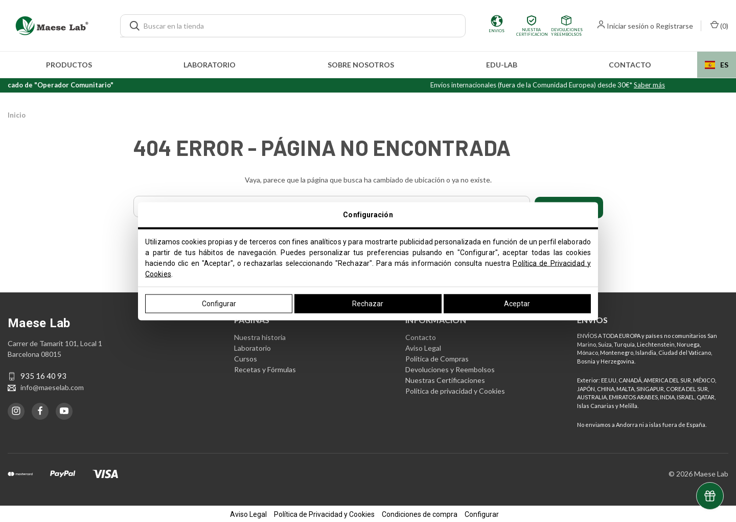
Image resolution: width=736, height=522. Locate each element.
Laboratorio (209, 64)
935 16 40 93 (43, 374)
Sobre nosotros (361, 64)
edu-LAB (501, 64)
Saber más (666, 85)
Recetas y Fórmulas (265, 368)
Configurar (219, 303)
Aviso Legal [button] (248, 513)
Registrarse (674, 25)
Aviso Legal (423, 346)
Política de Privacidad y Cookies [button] (324, 513)
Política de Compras (437, 357)
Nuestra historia (260, 335)
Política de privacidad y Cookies (455, 389)
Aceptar (517, 303)
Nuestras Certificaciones (445, 378)
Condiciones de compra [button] (419, 513)
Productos (69, 64)
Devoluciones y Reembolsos (450, 368)
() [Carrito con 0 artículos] (719, 25)
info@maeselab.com (52, 385)
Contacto (630, 64)
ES (716, 64)
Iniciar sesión (628, 25)
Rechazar (367, 303)
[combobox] (716, 65)
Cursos (245, 357)
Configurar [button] (482, 513)
